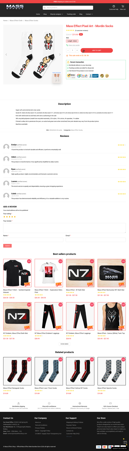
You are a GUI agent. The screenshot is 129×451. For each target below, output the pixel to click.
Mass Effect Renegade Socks (13, 388)
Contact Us (69, 431)
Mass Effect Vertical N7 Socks (77, 388)
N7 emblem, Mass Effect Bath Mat (15, 333)
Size (67, 38)
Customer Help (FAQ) (73, 433)
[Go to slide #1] (28, 89)
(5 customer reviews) (81, 30)
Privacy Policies (40, 428)
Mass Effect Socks (31, 21)
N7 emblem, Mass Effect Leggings (78, 333)
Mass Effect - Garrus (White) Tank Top (111, 333)
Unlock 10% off (125, 442)
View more (64, 344)
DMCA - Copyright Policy (42, 431)
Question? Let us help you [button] (120, 448)
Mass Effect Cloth (16, 21)
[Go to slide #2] (38, 89)
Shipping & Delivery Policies (74, 422)
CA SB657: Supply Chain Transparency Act (48, 433)
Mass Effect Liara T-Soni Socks (46, 388)
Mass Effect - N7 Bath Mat (75, 290)
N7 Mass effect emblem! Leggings (47, 333)
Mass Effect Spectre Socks (107, 388)
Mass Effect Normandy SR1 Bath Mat (111, 290)
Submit (7, 246)
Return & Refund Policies (74, 428)
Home (5, 21)
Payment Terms (71, 425)
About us (38, 422)
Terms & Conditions (41, 425)
